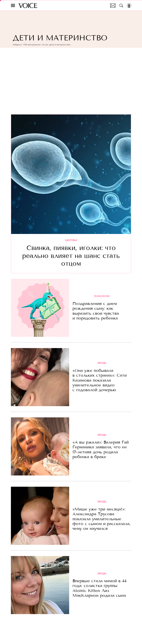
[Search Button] (121, 6)
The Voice (28, 5)
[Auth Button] (129, 6)
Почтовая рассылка (113, 6)
